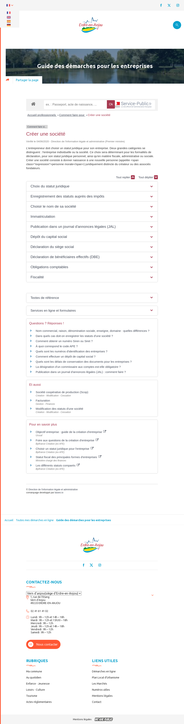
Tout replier (125, 177)
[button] (92, 186)
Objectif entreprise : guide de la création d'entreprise (71, 432)
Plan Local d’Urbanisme (105, 677)
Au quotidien (33, 677)
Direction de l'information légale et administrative (53, 489)
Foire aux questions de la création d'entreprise (67, 440)
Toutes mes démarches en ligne (35, 520)
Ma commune (34, 671)
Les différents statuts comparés (58, 465)
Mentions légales (102, 695)
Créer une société (99, 115)
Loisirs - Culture (35, 689)
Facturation (43, 400)
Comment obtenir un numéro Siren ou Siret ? (64, 341)
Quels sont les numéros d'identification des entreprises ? (71, 351)
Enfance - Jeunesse (38, 683)
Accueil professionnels (42, 115)
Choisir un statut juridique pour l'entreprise (65, 448)
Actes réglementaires (39, 701)
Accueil (9, 520)
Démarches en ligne (104, 671)
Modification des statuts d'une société (59, 408)
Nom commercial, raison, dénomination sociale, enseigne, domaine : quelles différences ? (92, 330)
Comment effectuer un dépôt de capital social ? (65, 356)
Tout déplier (148, 177)
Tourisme (31, 695)
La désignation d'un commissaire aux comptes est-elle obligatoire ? (78, 366)
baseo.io (59, 492)
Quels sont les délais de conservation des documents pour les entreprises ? (84, 361)
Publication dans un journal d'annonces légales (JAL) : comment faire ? (81, 372)
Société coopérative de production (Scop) (62, 392)
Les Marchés (99, 683)
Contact (96, 701)
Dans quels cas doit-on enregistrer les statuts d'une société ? (74, 336)
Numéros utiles (101, 689)
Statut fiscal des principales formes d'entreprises (68, 457)
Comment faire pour (72, 115)
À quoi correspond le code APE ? (57, 346)
